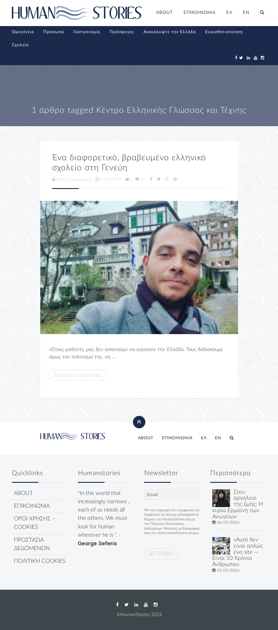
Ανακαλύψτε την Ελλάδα (170, 32)
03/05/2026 (228, 570)
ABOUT (164, 12)
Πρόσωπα (53, 32)
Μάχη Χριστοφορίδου (72, 179)
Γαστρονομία (86, 32)
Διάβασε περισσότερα (78, 375)
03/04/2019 (108, 179)
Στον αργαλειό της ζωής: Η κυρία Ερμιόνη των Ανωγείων (237, 504)
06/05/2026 (228, 522)
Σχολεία (20, 45)
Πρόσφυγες (122, 32)
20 (140, 179)
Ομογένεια (23, 32)
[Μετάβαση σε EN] (246, 13)
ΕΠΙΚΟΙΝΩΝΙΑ (200, 12)
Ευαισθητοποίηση (224, 32)
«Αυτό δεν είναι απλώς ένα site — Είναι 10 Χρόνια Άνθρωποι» (237, 552)
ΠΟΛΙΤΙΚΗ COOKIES (39, 561)
